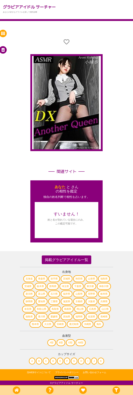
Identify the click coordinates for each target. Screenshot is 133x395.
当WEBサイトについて (39, 372)
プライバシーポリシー (67, 372)
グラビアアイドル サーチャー (29, 7)
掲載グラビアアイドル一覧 (66, 260)
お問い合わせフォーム (94, 372)
